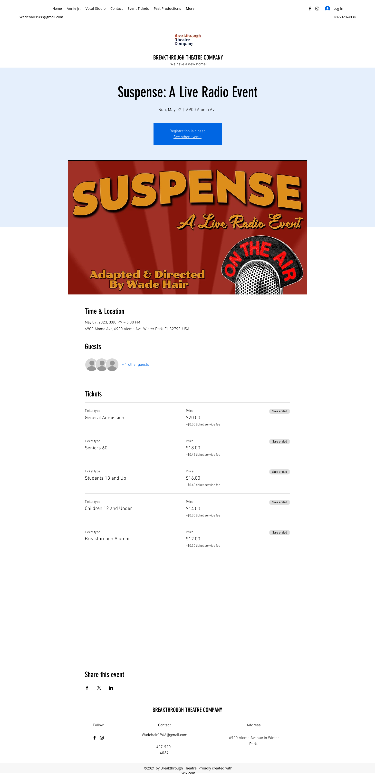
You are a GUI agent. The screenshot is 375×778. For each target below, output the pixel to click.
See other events (187, 137)
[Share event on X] (99, 688)
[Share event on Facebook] (87, 688)
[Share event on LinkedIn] (111, 688)
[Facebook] (310, 8)
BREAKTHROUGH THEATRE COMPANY (188, 57)
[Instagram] (317, 8)
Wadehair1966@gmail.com (41, 17)
